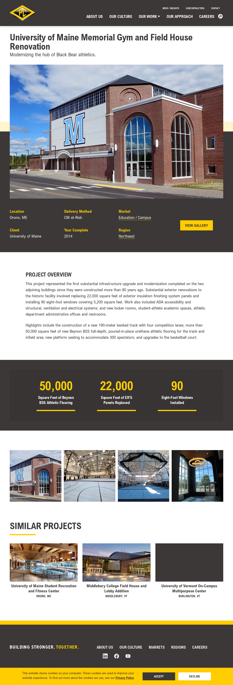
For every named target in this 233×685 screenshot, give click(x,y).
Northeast (127, 236)
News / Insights (171, 8)
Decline (194, 676)
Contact (215, 8)
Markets (157, 647)
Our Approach (180, 16)
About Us (94, 16)
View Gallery (196, 225)
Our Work (149, 16)
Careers (206, 16)
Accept (159, 676)
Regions (178, 647)
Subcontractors (195, 8)
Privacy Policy (125, 678)
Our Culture (120, 16)
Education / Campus (135, 217)
